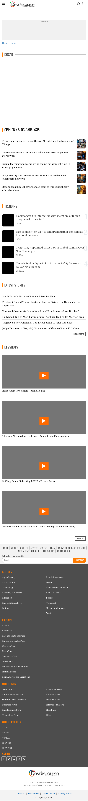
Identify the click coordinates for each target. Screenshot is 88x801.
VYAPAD (6, 738)
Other (49, 715)
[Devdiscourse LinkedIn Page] (13, 759)
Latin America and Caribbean (16, 677)
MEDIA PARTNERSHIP (29, 551)
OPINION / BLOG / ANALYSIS (21, 129)
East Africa (7, 651)
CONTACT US (63, 551)
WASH (49, 613)
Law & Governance (55, 577)
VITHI (5, 728)
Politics (5, 608)
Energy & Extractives (12, 603)
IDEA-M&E (7, 748)
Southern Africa (9, 657)
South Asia (7, 631)
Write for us (8, 689)
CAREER (24, 548)
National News (53, 700)
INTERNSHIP (48, 551)
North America (9, 672)
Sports (49, 598)
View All (80, 539)
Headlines (51, 710)
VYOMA (6, 733)
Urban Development (55, 608)
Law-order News (54, 689)
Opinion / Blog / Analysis (14, 700)
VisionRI (20, 794)
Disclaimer (33, 794)
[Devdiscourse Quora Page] (18, 759)
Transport (51, 603)
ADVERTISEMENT (39, 548)
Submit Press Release (12, 695)
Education (7, 598)
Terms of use (48, 794)
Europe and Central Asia (13, 641)
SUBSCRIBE (79, 560)
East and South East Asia (13, 636)
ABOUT (14, 548)
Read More (78, 334)
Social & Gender (53, 593)
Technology (7, 588)
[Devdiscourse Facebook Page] (3, 759)
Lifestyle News (53, 695)
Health (49, 582)
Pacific (5, 626)
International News (55, 705)
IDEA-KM (6, 743)
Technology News (10, 715)
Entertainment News (11, 710)
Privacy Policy (65, 794)
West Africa (7, 662)
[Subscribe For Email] (37, 560)
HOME (5, 548)
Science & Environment (57, 588)
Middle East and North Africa (15, 667)
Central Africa (8, 646)
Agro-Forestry (9, 577)
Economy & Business (12, 593)
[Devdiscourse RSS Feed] (23, 759)
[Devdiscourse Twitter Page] (8, 759)
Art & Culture (8, 582)
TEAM (52, 548)
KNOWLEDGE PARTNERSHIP (71, 548)
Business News (9, 705)
